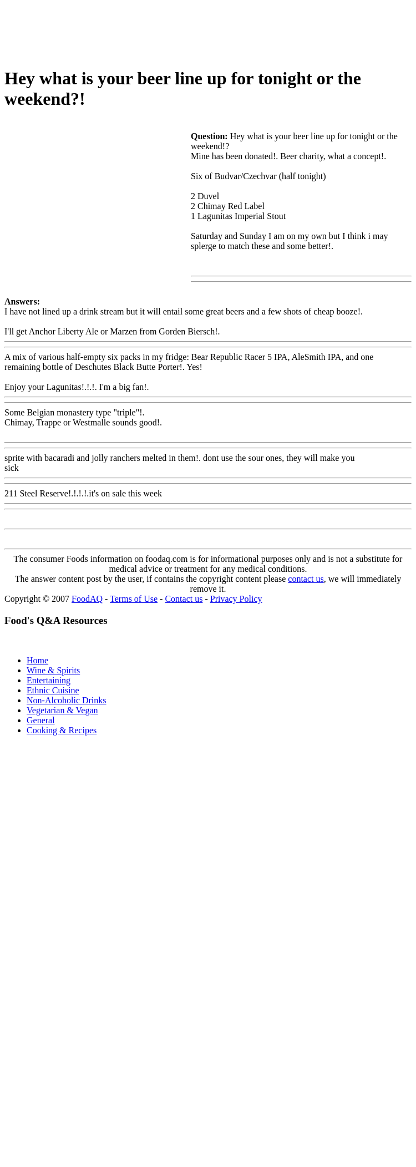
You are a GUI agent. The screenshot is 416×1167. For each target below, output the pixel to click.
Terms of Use (134, 598)
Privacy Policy (236, 598)
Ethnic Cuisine (53, 690)
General (41, 720)
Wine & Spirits (53, 670)
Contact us (183, 598)
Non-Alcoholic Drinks (66, 700)
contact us (305, 579)
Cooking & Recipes (62, 730)
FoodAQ (87, 598)
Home (37, 660)
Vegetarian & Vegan (62, 710)
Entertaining (48, 680)
